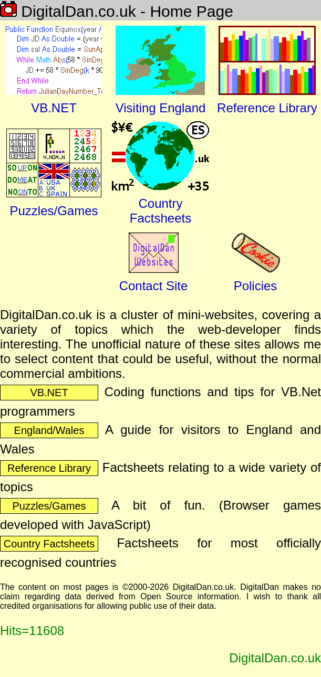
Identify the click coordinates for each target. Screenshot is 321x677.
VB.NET (49, 392)
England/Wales (49, 430)
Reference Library (49, 468)
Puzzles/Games (49, 506)
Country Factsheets (49, 543)
